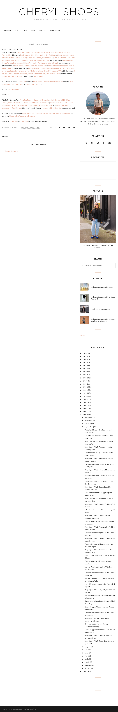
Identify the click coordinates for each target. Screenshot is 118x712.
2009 (84, 399)
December (88, 418)
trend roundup (13, 89)
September (89, 427)
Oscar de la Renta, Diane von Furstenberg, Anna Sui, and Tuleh (51, 68)
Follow (82, 335)
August (87, 647)
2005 (84, 412)
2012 (84, 390)
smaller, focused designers (12, 76)
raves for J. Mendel (34, 84)
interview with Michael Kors (52, 108)
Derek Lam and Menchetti (42, 105)
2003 (84, 671)
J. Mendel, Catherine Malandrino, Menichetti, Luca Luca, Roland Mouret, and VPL (32, 71)
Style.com (24, 121)
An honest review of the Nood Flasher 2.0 (103, 298)
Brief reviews (11, 95)
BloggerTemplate (30, 709)
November (88, 421)
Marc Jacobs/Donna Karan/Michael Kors (48, 82)
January (87, 668)
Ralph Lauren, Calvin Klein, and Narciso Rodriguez (38, 55)
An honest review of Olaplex (102, 287)
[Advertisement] (98, 61)
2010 (84, 396)
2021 (84, 369)
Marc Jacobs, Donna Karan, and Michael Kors (30, 66)
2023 (84, 362)
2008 (84, 402)
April (86, 659)
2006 (84, 408)
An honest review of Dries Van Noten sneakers (98, 246)
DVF (61, 103)
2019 (84, 375)
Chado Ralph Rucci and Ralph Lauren (22, 116)
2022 (84, 366)
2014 (84, 384)
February (88, 665)
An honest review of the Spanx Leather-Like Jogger (103, 320)
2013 (84, 387)
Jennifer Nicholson (20, 105)
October (88, 424)
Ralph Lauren (44, 103)
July (86, 650)
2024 (84, 359)
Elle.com (14, 121)
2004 (84, 414)
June (86, 653)
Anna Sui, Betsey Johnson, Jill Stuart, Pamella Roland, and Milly (43, 100)
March (87, 662)
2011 (84, 393)
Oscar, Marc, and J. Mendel (32, 113)
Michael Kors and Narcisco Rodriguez (56, 113)
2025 (84, 356)
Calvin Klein (22, 82)
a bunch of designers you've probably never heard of (34, 58)
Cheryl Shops (59, 11)
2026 (84, 353)
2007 (84, 405)
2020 (84, 372)
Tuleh (30, 105)
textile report (39, 76)
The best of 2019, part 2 (100, 309)
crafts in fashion (17, 84)
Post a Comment (11, 151)
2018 (84, 378)
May (86, 656)
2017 (84, 381)
